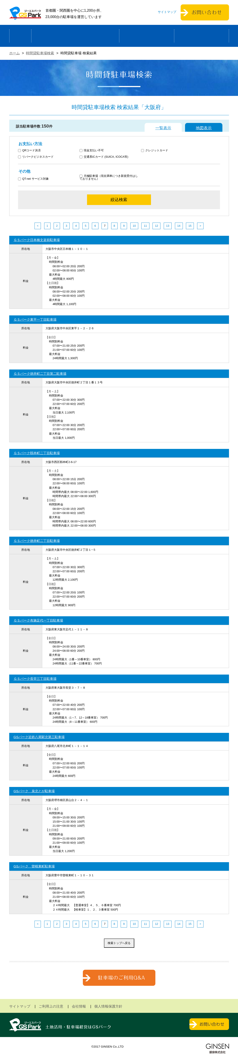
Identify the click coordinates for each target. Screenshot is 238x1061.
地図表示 (204, 128)
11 (145, 225)
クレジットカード (154, 150)
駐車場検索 (146, 35)
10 (134, 225)
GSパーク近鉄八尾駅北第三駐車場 (39, 737)
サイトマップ (167, 12)
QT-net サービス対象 (36, 178)
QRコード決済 (29, 150)
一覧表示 (163, 128)
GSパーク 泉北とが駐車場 (34, 791)
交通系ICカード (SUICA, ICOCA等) (104, 156)
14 (178, 225)
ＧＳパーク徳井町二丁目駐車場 (37, 541)
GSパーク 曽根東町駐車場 (34, 866)
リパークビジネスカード (36, 156)
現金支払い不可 (92, 150)
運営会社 (201, 35)
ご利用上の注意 (51, 1006)
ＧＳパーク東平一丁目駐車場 (35, 319)
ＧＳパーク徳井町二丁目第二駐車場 (40, 373)
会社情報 (79, 1006)
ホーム (20, 35)
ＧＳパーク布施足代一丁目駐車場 (38, 620)
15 (189, 225)
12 (156, 225)
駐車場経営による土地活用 (75, 35)
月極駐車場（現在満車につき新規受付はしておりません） (109, 177)
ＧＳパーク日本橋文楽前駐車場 (37, 240)
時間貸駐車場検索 (40, 53)
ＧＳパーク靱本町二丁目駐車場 (37, 453)
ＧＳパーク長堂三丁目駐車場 (35, 679)
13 (167, 225)
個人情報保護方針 (108, 1006)
